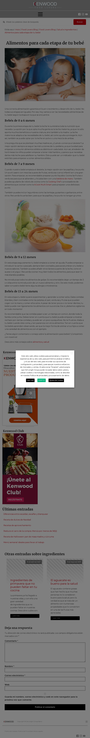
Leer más (30, 380)
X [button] (71, 353)
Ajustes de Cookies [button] (56, 380)
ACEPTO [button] (41, 380)
